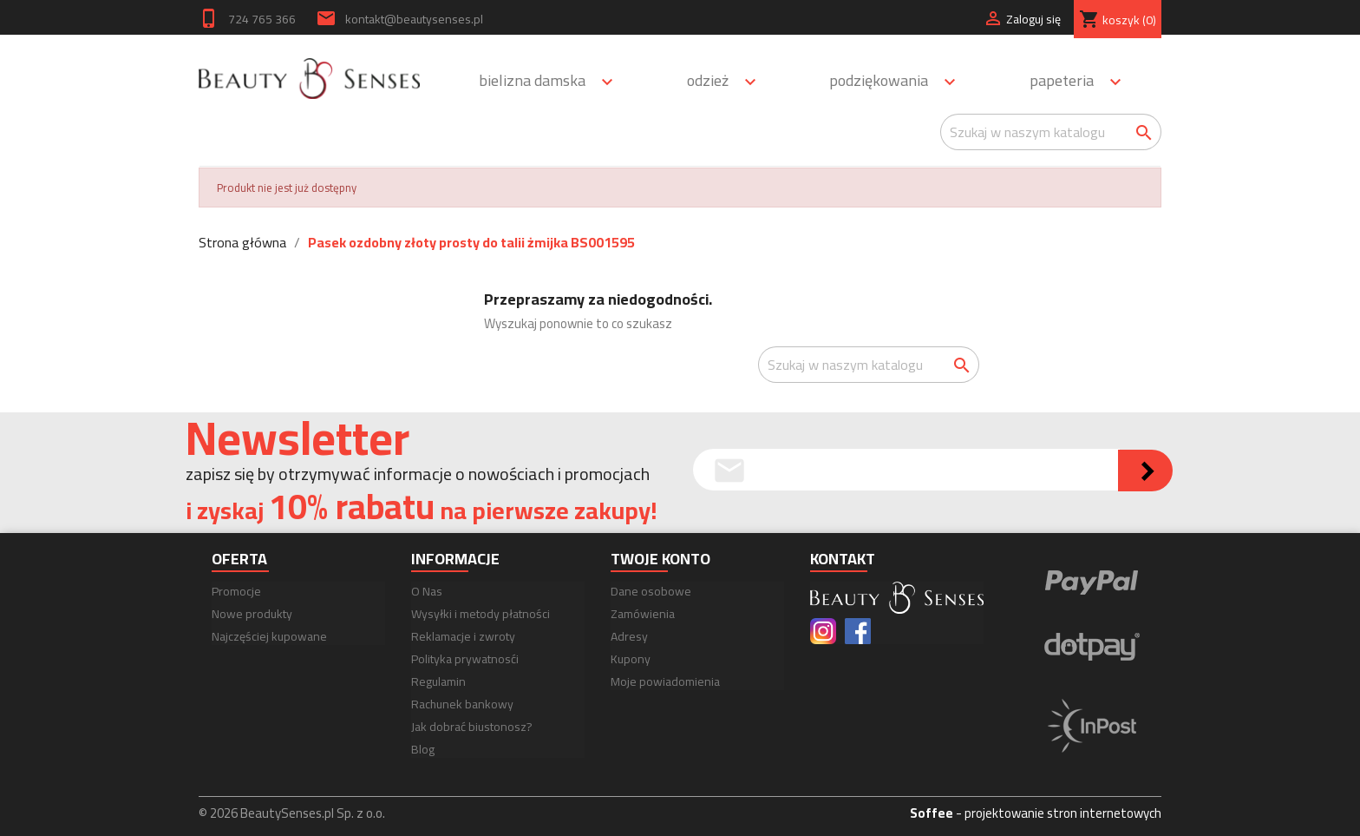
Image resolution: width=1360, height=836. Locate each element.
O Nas (426, 591)
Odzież (729, 82)
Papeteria (1083, 82)
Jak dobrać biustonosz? (472, 726)
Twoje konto (660, 558)
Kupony (631, 659)
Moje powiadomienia (665, 681)
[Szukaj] (1050, 132)
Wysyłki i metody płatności (480, 613)
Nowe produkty (252, 613)
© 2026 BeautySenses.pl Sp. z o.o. (292, 813)
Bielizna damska (554, 82)
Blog (423, 749)
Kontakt (842, 558)
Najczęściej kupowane (269, 636)
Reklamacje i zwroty (463, 636)
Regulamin (438, 681)
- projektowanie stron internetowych (1035, 813)
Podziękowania (900, 82)
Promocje (236, 591)
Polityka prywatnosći (465, 659)
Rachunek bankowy (462, 704)
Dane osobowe (651, 591)
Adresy (629, 636)
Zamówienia (643, 613)
